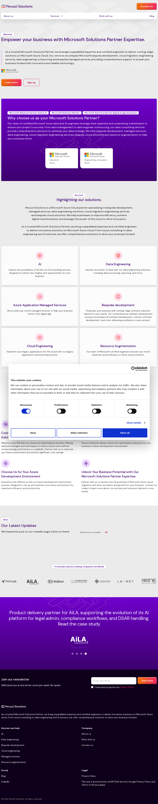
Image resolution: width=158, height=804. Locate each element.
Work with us (105, 16)
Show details (134, 422)
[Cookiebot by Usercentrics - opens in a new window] (133, 368)
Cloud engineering (10, 750)
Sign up (31, 82)
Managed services (10, 756)
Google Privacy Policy (139, 781)
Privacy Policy (127, 687)
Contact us (146, 6)
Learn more (11, 82)
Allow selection (79, 432)
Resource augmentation (13, 762)
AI (2, 733)
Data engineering (10, 739)
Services (55, 16)
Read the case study (79, 624)
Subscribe (147, 680)
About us (8, 16)
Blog (152, 16)
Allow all (125, 432)
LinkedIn (5, 781)
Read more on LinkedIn (93, 532)
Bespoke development (12, 745)
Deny (33, 432)
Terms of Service (90, 784)
